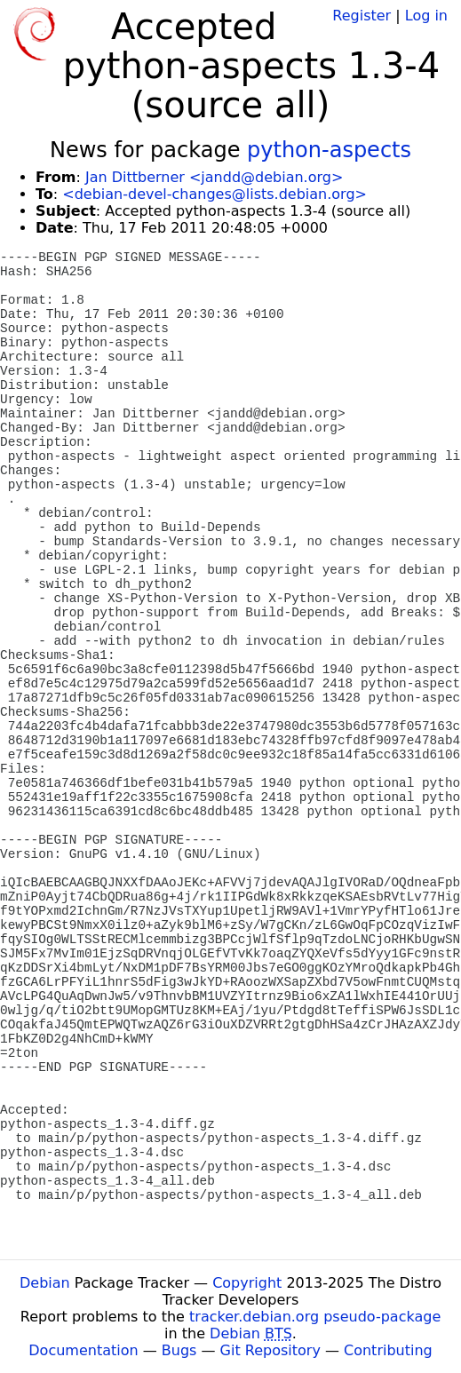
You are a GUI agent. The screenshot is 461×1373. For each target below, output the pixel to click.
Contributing (388, 1350)
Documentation (83, 1350)
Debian (45, 1282)
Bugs (179, 1350)
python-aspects (329, 150)
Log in (426, 15)
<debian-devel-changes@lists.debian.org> (214, 194)
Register (361, 15)
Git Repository (270, 1350)
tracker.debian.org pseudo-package (315, 1316)
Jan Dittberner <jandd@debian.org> (214, 177)
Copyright (247, 1282)
